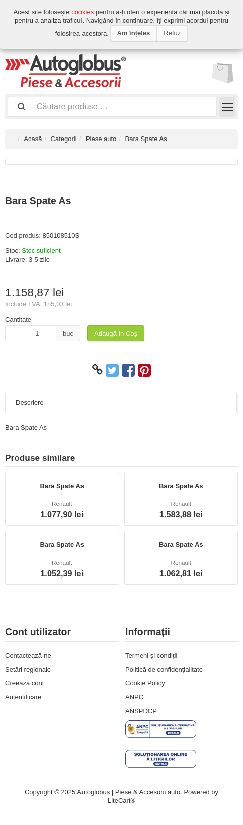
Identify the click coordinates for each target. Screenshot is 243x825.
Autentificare (23, 697)
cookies (82, 12)
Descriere (30, 402)
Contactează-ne (28, 655)
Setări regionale (28, 669)
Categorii (64, 139)
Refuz (172, 33)
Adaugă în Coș (115, 333)
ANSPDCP (141, 711)
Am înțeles (133, 33)
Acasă (33, 139)
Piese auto (101, 139)
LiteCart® (121, 800)
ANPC (134, 697)
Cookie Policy (145, 683)
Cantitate (18, 319)
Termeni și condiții (151, 655)
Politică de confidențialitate (164, 669)
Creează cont (24, 683)
